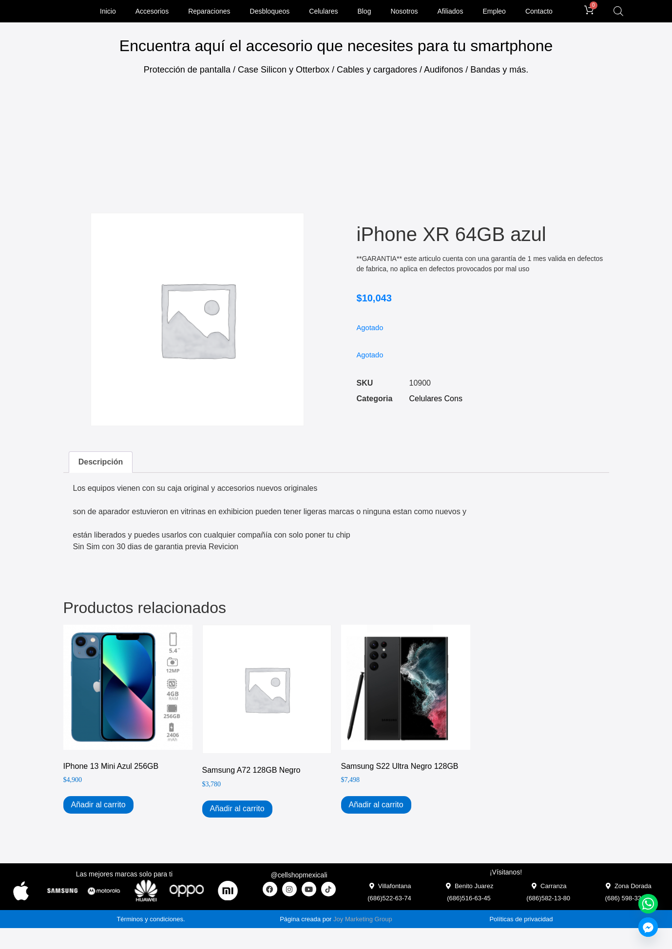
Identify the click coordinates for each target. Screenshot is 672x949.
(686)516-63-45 (469, 900)
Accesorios (152, 12)
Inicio (108, 12)
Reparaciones (209, 12)
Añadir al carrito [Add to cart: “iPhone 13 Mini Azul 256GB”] (98, 806)
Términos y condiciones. (150, 921)
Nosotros (404, 12)
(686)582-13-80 (548, 900)
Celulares (323, 12)
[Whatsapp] (648, 903)
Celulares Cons (435, 400)
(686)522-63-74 (389, 900)
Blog (364, 12)
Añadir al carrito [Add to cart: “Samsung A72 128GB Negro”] (237, 810)
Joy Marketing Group (362, 921)
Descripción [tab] (100, 464)
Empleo (493, 12)
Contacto (539, 12)
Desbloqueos (270, 12)
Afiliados (450, 12)
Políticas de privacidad (521, 921)
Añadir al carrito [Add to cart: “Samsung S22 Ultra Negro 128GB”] (376, 806)
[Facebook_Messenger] (648, 927)
